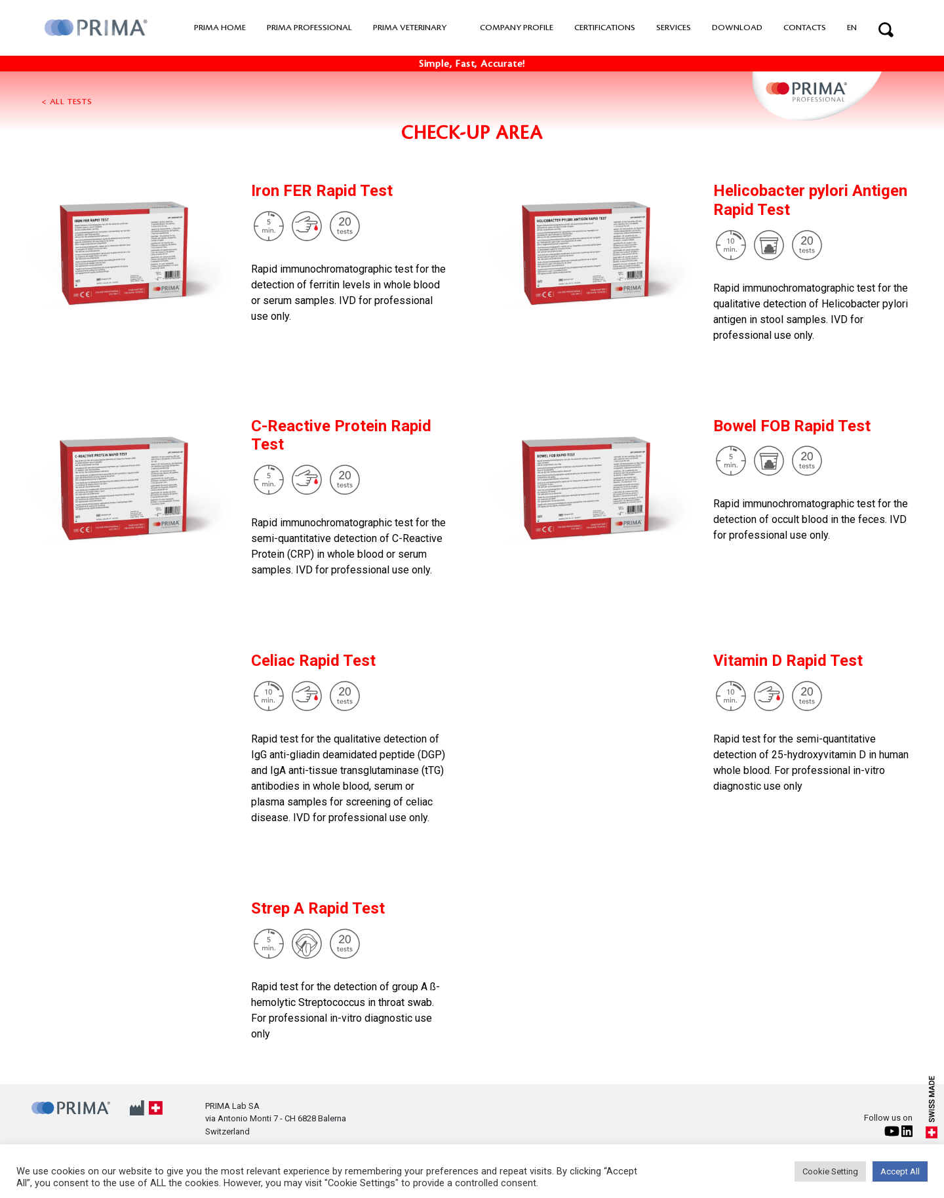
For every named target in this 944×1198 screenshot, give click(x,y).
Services (673, 27)
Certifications (604, 27)
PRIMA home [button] (220, 27)
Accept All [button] (900, 1171)
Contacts (804, 27)
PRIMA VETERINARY (409, 27)
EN (852, 27)
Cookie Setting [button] (830, 1171)
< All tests (66, 101)
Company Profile (516, 27)
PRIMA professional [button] (309, 27)
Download (737, 27)
